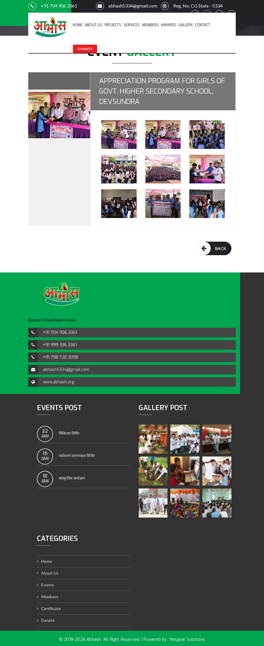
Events (47, 584)
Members (150, 25)
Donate (85, 49)
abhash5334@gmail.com (126, 6)
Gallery (185, 25)
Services (132, 25)
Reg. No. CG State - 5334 (189, 6)
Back (211, 248)
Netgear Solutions (187, 639)
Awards (168, 25)
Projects (113, 25)
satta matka (10, 263)
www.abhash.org (58, 382)
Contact (202, 25)
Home (77, 25)
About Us (93, 25)
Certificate (51, 608)
